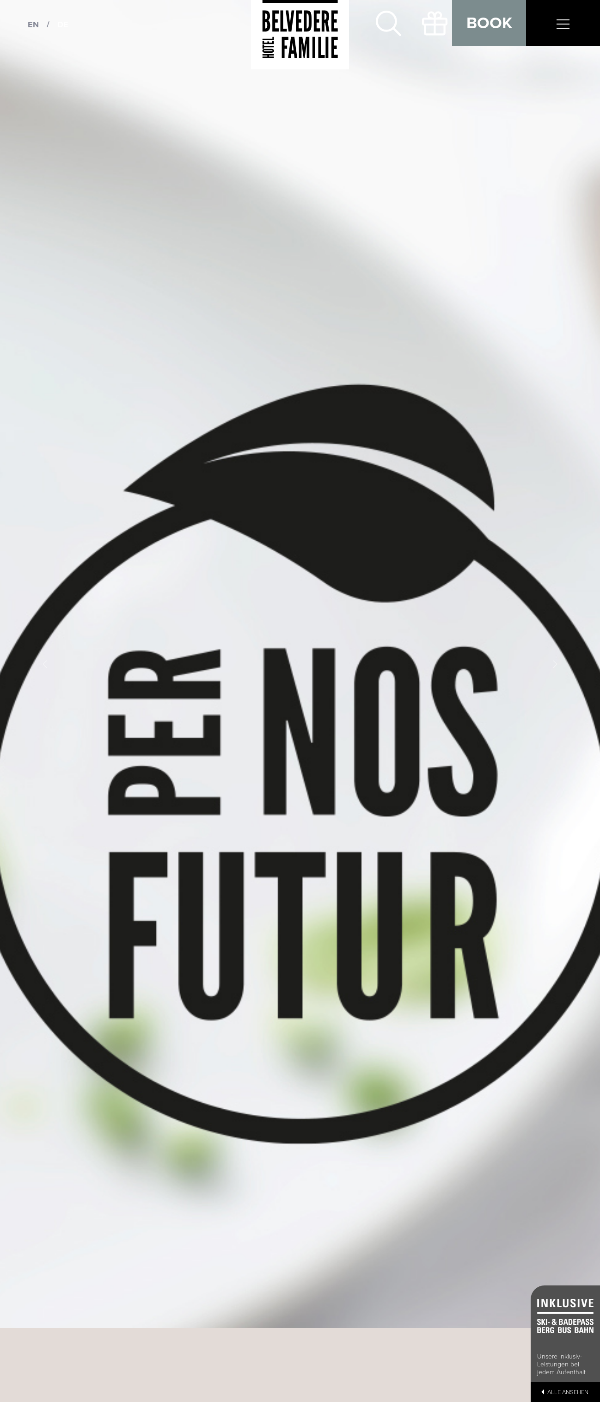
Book (489, 23)
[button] (45, 664)
